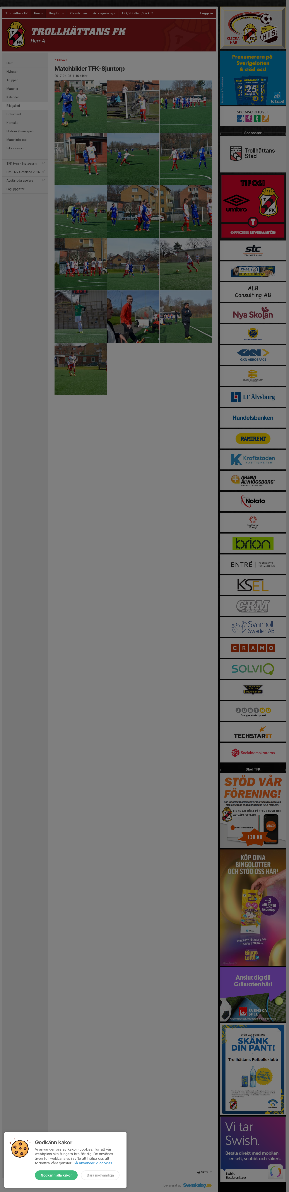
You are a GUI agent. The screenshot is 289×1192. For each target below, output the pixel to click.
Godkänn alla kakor (56, 1175)
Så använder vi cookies (93, 1163)
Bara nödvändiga (100, 1175)
